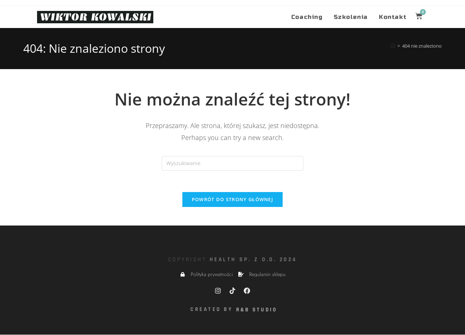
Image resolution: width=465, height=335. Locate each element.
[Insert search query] (232, 163)
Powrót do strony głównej (232, 200)
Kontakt (393, 16)
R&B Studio (257, 310)
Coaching (307, 16)
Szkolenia (351, 16)
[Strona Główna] (393, 46)
